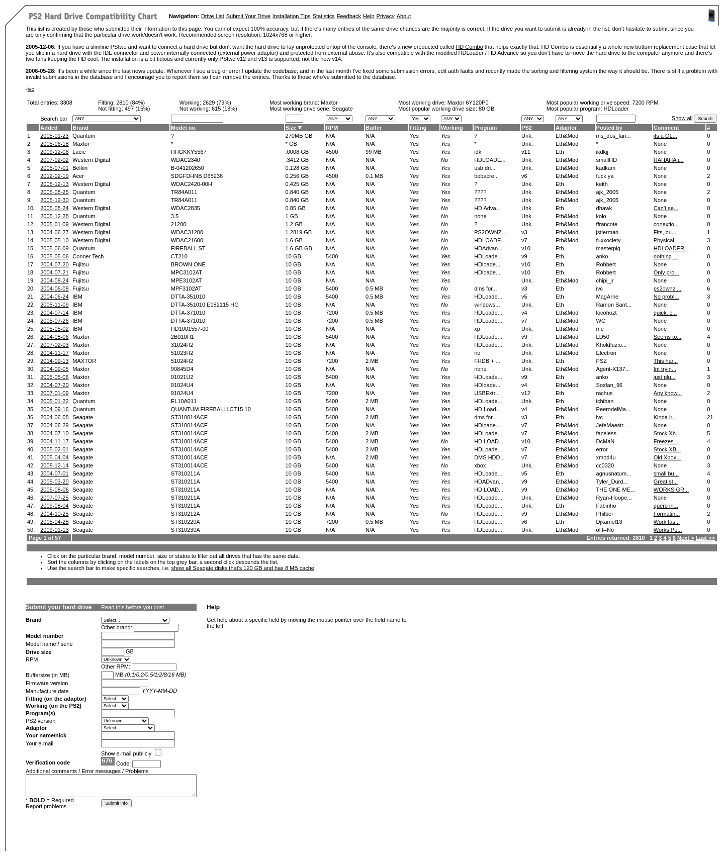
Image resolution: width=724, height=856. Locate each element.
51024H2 (182, 361)
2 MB (372, 361)
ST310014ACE (189, 417)
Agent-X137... (613, 369)
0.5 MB (374, 289)
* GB (291, 144)
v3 (524, 232)
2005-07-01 (54, 168)
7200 (332, 313)
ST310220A (185, 522)
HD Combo (469, 47)
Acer (78, 176)
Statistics (324, 16)
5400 (332, 256)
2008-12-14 (54, 465)
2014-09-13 (54, 361)
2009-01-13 (54, 530)
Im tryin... (665, 369)
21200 (179, 224)
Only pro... (666, 272)
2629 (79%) (217, 103)
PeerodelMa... (613, 409)
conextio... (666, 224)
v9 (524, 256)
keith (602, 184)
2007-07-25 (54, 498)
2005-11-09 (54, 305)
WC (600, 321)
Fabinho (606, 506)
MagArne (607, 297)
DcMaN (605, 441)
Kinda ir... (665, 417)
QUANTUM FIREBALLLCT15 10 (211, 409)
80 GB (486, 109)
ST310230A (185, 530)
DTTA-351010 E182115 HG (205, 305)
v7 (524, 240)
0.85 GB (296, 208)
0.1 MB (374, 176)
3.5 (174, 216)
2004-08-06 (54, 337)
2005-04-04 (54, 457)
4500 (332, 152)
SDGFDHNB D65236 (197, 176)
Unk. (527, 136)
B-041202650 (187, 168)
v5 (524, 297)
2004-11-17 (54, 353)
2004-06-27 (54, 232)
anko (602, 256)
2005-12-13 (54, 184)
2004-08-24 (54, 280)
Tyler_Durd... (612, 482)
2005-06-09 (54, 248)
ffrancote (607, 224)
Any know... (668, 393)
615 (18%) (224, 109)
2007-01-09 (54, 393)
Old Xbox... (667, 457)
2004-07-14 (54, 313)
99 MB (374, 152)
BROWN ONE (188, 264)
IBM (77, 297)
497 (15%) (137, 109)
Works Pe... (668, 530)
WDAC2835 (185, 208)
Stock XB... (667, 449)
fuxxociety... (610, 240)
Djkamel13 (609, 522)
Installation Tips (292, 16)
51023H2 (182, 353)
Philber (604, 514)
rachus (604, 393)
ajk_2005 (607, 192)
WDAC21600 (187, 240)
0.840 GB (297, 192)
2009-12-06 (54, 152)
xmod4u (606, 457)
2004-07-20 (54, 264)
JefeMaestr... (612, 425)
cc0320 (605, 465)
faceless (606, 433)
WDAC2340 (185, 160)
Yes (414, 136)
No (444, 160)
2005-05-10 (54, 240)
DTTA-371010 (188, 313)
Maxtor (329, 103)
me (600, 329)
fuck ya (605, 176)
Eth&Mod (567, 136)
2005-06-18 (54, 144)
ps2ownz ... (668, 289)
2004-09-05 (54, 369)
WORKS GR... (671, 490)
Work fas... (667, 522)
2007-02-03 (54, 345)
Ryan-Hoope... (614, 498)
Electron (606, 353)
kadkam (606, 168)
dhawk (604, 208)
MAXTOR (84, 361)
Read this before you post (132, 607)
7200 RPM (645, 103)
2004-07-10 (54, 433)
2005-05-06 (54, 256)
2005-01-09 (54, 224)
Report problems (46, 806)
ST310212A (185, 514)
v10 (525, 248)
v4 (524, 313)
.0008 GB (297, 152)
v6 (524, 176)
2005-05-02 (54, 329)
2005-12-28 (54, 216)
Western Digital (91, 160)
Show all (682, 118)
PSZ (601, 361)
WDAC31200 (187, 232)
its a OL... (665, 136)
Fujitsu (80, 264)
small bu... (666, 473)
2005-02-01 (54, 449)
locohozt (606, 313)
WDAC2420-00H (191, 184)
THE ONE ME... (616, 490)
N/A (330, 136)
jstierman (607, 232)
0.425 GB (297, 184)
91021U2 (182, 377)
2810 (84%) (130, 103)
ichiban (605, 401)
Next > (685, 538)
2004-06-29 (54, 425)
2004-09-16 (54, 409)
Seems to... (668, 337)
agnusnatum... (613, 473)
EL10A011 (184, 401)
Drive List (212, 16)
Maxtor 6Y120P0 (468, 103)
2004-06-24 (54, 297)
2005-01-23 (54, 136)
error (602, 449)
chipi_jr (605, 280)
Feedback (349, 16)
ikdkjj (602, 152)
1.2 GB (294, 224)
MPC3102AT (186, 272)
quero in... (666, 506)
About (404, 16)
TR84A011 (184, 192)
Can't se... (666, 208)
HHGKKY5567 (189, 152)
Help (369, 16)
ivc (31, 89)
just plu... (665, 377)
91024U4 (182, 385)
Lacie (78, 152)
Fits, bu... (665, 232)
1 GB (292, 216)
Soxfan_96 (609, 385)
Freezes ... (667, 441)
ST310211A (185, 473)
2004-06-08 (54, 289)
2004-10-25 (54, 514)
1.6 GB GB (299, 248)
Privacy (386, 16)
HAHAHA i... (669, 160)
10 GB (293, 256)
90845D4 (182, 369)
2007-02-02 (54, 160)
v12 (525, 393)
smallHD (606, 160)
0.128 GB (297, 168)
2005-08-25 (54, 192)
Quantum (83, 136)
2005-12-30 (54, 200)
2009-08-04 (54, 506)
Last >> (705, 538)
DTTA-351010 (188, 297)
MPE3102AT (186, 280)
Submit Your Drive (248, 16)
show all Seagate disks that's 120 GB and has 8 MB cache (242, 568)
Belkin (79, 168)
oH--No (605, 530)
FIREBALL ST (188, 248)
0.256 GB (297, 176)
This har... (666, 361)
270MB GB (299, 136)
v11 (525, 152)
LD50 (602, 337)
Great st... (666, 482)
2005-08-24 (54, 208)
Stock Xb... (667, 433)
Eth (560, 152)
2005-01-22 (54, 401)
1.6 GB (294, 240)
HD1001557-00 (190, 329)
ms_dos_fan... (613, 136)
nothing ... (666, 256)
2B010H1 (182, 337)
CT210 (179, 256)
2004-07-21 (54, 272)
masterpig (608, 248)
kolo (601, 216)
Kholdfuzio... (611, 345)
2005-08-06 (54, 490)
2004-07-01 (54, 473)
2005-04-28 (54, 522)
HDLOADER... (671, 248)
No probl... (666, 297)
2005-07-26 (54, 321)
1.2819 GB (299, 232)
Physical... (666, 240)
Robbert (606, 264)
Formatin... (667, 514)
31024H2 (182, 345)
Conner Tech (88, 256)
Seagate (82, 417)
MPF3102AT (186, 289)
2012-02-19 (54, 176)
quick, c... (665, 313)
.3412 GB (297, 160)
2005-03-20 (54, 482)
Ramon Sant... (613, 305)
